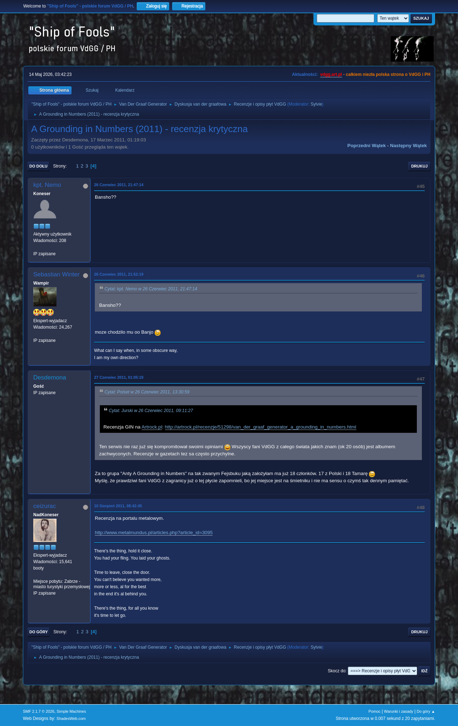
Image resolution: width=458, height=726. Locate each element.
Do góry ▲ (426, 711)
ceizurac (44, 506)
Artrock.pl (152, 427)
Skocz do (336, 670)
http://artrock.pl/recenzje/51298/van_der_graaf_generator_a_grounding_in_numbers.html (260, 427)
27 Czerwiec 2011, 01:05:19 (118, 377)
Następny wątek (408, 145)
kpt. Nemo (47, 185)
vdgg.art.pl (331, 74)
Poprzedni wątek (366, 145)
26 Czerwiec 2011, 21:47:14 (118, 185)
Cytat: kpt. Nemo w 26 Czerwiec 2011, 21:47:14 (150, 288)
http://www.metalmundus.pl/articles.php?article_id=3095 (154, 532)
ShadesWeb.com (71, 718)
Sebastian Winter (56, 274)
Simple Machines (71, 711)
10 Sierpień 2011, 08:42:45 (118, 506)
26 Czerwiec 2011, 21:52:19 (118, 274)
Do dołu (38, 166)
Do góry (38, 632)
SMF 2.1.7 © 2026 (38, 711)
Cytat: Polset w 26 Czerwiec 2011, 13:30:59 (146, 392)
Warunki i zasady (398, 711)
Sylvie (316, 104)
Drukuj (419, 166)
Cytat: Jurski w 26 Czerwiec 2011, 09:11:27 (151, 410)
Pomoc (375, 711)
